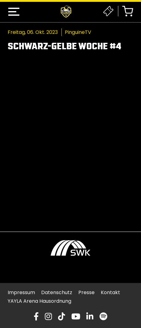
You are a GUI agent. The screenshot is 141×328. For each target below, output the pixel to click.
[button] (13, 12)
